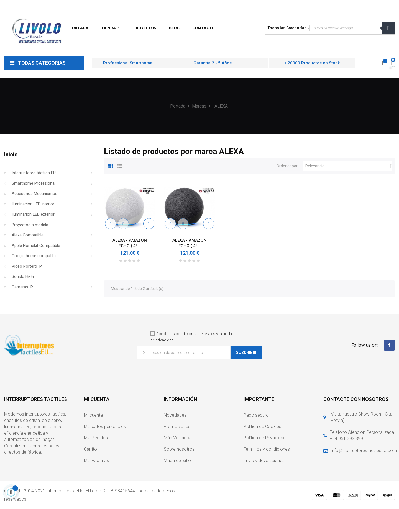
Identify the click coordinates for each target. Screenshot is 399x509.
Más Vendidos (177, 437)
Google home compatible (35, 255)
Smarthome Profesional (33, 183)
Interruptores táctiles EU (34, 172)
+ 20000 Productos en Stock (312, 63)
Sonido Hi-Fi (23, 276)
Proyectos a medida (30, 224)
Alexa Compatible (28, 235)
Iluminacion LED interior (33, 204)
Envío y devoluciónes (264, 460)
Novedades (175, 415)
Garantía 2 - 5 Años (212, 63)
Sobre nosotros (179, 449)
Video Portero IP (27, 266)
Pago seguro (256, 415)
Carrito (90, 449)
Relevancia (348, 166)
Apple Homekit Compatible (36, 245)
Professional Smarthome (127, 63)
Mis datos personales (105, 426)
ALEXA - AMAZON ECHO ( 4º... (129, 243)
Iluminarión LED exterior (33, 214)
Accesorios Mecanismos (34, 193)
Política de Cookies (262, 426)
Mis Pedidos (96, 437)
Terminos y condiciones (267, 449)
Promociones (177, 426)
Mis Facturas (96, 460)
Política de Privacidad (265, 437)
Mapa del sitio (177, 460)
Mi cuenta (93, 415)
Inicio (11, 154)
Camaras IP (22, 286)
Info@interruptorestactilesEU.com (364, 450)
